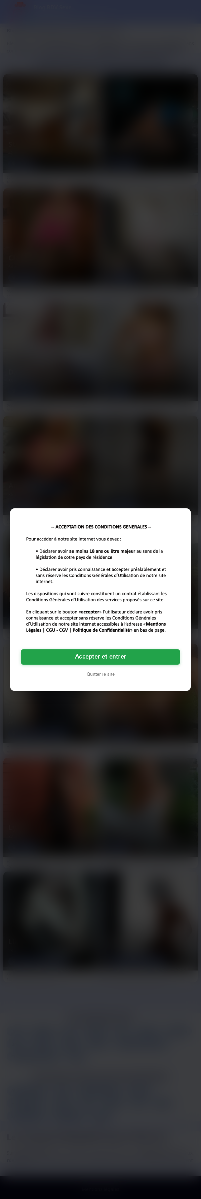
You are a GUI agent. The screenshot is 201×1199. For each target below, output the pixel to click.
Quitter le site (101, 674)
